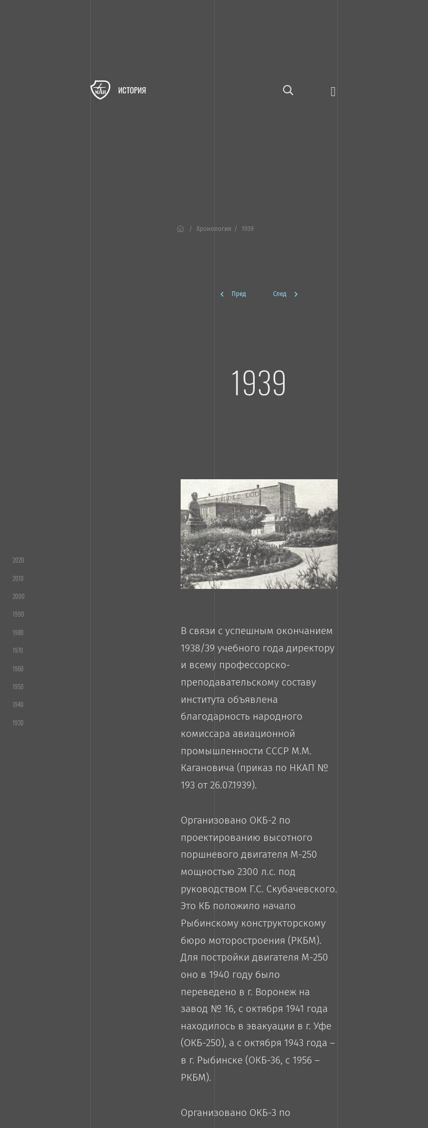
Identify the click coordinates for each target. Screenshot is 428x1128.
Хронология (214, 229)
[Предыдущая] (237, 294)
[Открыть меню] (333, 90)
